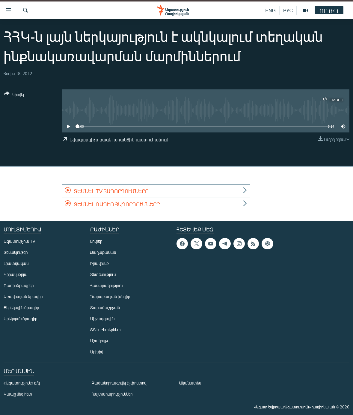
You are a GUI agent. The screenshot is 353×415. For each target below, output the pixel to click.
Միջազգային (102, 318)
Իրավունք (99, 263)
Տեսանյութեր (16, 252)
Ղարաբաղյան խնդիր (110, 296)
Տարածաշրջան (105, 307)
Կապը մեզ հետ (18, 393)
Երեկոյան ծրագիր (20, 318)
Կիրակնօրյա (16, 274)
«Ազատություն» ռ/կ (22, 382)
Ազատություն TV (19, 241)
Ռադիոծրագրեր (19, 285)
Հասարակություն (106, 285)
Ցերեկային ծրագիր (21, 307)
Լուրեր (96, 241)
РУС (288, 10)
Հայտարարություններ (111, 393)
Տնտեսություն (103, 274)
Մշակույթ (99, 340)
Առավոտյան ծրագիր (23, 296)
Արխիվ (96, 351)
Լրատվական (16, 263)
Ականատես (190, 382)
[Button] (14, 95)
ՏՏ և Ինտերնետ (105, 329)
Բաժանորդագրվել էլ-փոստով (119, 382)
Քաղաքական (103, 252)
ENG (270, 10)
